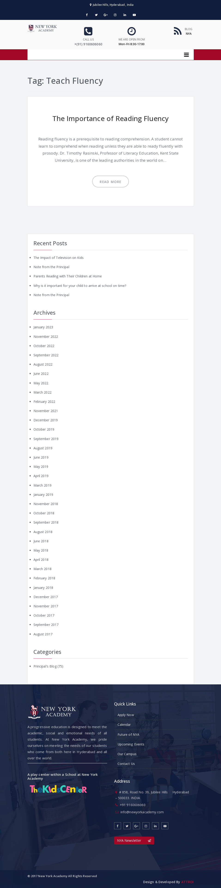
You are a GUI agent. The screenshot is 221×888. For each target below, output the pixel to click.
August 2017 (43, 634)
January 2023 (43, 327)
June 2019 (40, 457)
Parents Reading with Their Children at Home (67, 276)
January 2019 (43, 494)
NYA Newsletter (134, 840)
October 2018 (43, 513)
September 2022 (46, 355)
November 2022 (45, 336)
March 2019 (42, 485)
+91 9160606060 (132, 805)
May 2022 (40, 383)
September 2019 (46, 439)
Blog (189, 29)
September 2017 (46, 624)
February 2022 (44, 401)
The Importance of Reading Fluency (110, 118)
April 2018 (40, 559)
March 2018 (42, 569)
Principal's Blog (45, 666)
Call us (88, 39)
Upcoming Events (131, 744)
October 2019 (43, 429)
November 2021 (45, 411)
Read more (110, 182)
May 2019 (40, 466)
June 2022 (40, 373)
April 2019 (40, 476)
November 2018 (45, 504)
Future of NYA (128, 734)
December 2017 (45, 597)
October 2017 (43, 615)
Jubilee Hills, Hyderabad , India (112, 5)
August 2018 (43, 532)
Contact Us (126, 763)
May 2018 (40, 550)
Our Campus (127, 754)
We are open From (131, 39)
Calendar (124, 724)
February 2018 (44, 578)
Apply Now (126, 715)
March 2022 (42, 392)
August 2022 (43, 364)
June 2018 (40, 541)
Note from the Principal (51, 267)
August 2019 (43, 448)
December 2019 (45, 420)
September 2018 (46, 522)
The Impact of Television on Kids (58, 257)
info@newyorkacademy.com (142, 812)
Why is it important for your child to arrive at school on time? (79, 285)
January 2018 (43, 587)
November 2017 (45, 606)
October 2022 (43, 346)
